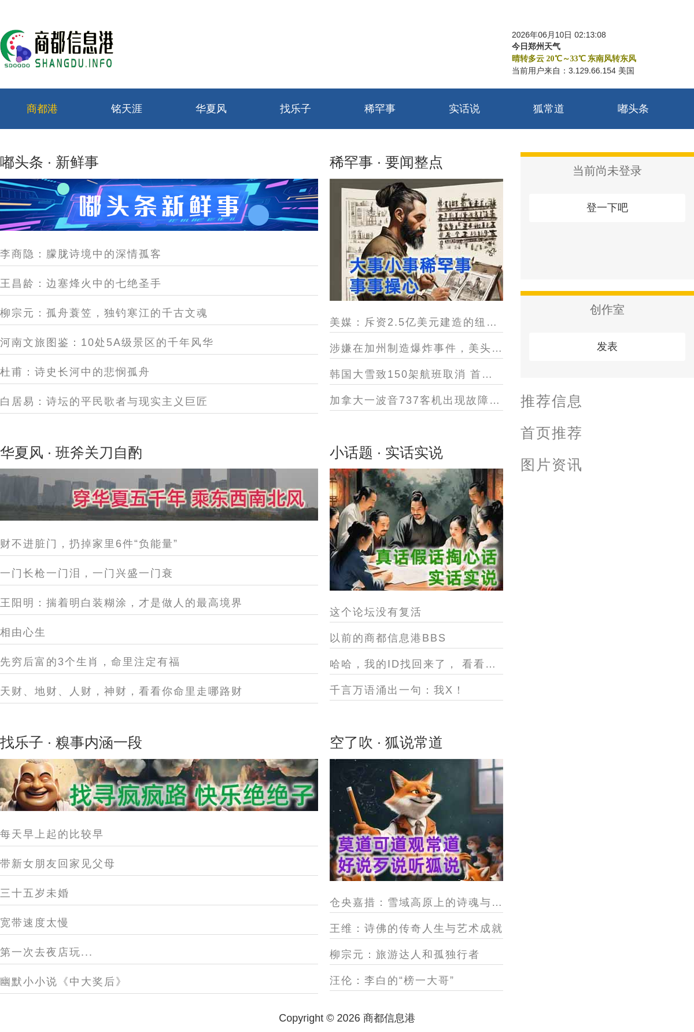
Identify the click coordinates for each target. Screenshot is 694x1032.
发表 (607, 346)
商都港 (42, 109)
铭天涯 (126, 109)
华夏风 (211, 109)
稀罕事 (380, 109)
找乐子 (295, 109)
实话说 (464, 109)
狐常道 (548, 109)
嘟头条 (633, 109)
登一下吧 (607, 207)
